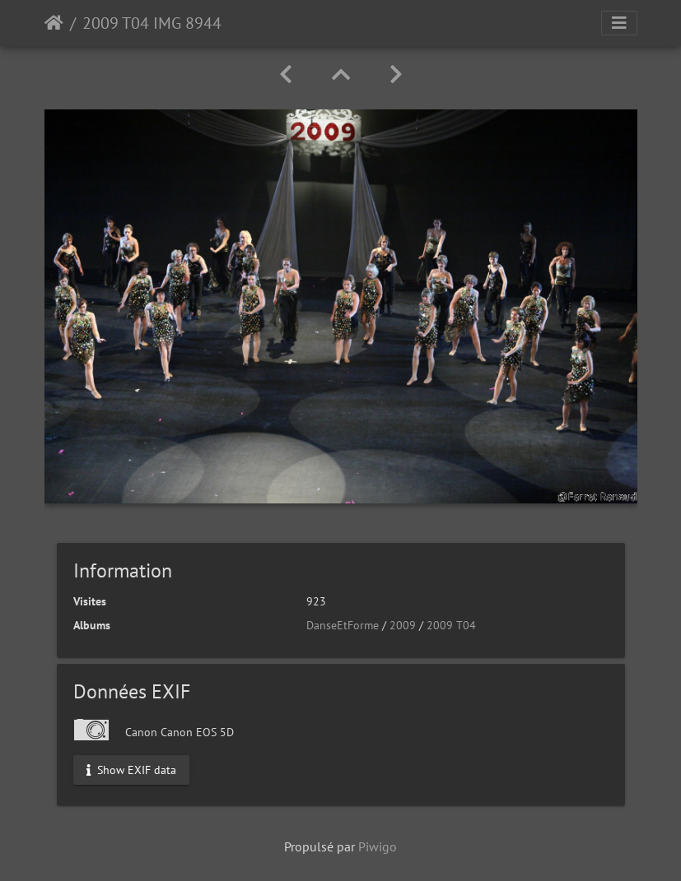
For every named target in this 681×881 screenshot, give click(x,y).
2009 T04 (451, 625)
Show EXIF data (131, 770)
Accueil (53, 23)
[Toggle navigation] (619, 23)
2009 (402, 625)
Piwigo (377, 846)
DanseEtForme (342, 625)
